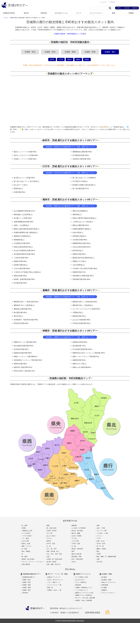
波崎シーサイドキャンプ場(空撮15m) (85, 356)
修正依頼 (127, 8)
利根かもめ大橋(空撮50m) (81, 367)
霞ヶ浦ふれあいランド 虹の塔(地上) (26, 181)
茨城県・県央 (50, 52)
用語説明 (78, 585)
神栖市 (87, 59)
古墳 (48, 556)
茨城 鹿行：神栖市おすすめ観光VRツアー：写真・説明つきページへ (70, 337)
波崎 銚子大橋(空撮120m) (23, 367)
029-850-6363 (92, 612)
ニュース (103, 2)
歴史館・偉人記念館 (28, 559)
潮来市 (69, 59)
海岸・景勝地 (26, 551)
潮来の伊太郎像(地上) (80, 211)
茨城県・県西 (70, 52)
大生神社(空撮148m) (79, 240)
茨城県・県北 (30, 52)
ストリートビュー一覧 (54, 585)
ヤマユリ (49, 538)
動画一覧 (50, 587)
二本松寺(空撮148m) (21, 258)
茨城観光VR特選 (8, 13)
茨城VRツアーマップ (53, 577)
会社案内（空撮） (106, 580)
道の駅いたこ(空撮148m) (23, 218)
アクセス (112, 2)
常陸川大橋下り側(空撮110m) (24, 371)
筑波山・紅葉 (26, 543)
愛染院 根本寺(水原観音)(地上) (83, 258)
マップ (78, 13)
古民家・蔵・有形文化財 (54, 559)
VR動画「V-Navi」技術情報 (83, 600)
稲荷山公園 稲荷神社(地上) (23, 247)
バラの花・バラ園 (102, 533)
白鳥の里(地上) (77, 232)
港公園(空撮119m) (79, 346)
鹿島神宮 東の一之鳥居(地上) (82, 305)
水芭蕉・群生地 (51, 530)
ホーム (6, 17)
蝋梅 (48, 525)
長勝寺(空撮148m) (79, 254)
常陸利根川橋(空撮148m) (81, 279)
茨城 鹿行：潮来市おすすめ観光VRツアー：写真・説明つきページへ (70, 206)
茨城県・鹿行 (110, 52)
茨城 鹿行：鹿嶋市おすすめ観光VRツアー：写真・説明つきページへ (70, 297)
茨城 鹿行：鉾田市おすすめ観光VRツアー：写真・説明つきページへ (70, 147)
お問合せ (119, 8)
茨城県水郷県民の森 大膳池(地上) (26, 232)
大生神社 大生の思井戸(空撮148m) (84, 268)
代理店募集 (104, 585)
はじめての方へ (80, 580)
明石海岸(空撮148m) (21, 323)
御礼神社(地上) (77, 250)
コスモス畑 (75, 541)
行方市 (61, 59)
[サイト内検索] (99, 8)
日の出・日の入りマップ (55, 580)
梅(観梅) (74, 525)
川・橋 (74, 546)
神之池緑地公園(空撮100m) (23, 346)
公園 (98, 559)
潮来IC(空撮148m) (20, 276)
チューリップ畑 (101, 530)
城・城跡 (24, 556)
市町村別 (43, 13)
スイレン (99, 536)
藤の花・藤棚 (76, 533)
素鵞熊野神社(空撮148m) (81, 243)
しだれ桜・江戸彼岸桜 (79, 528)
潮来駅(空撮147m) (79, 272)
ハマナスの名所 (26, 536)
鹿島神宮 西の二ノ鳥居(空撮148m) (84, 302)
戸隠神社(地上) (77, 312)
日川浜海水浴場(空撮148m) (82, 349)
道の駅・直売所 (51, 562)
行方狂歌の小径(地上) (80, 181)
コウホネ (74, 538)
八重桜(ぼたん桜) (27, 530)
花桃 (98, 525)
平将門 (99, 554)
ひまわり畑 (25, 541)
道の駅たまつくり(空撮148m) (24, 178)
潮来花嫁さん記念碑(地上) (23, 214)
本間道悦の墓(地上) (79, 236)
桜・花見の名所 (51, 528)
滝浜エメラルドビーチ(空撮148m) (26, 155)
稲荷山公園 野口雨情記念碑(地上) (84, 218)
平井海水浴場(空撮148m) (81, 323)
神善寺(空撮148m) (20, 364)
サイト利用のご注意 (81, 577)
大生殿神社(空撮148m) (22, 243)
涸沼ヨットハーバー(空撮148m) (25, 152)
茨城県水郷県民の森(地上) (81, 229)
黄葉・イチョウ (26, 546)
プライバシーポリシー (108, 593)
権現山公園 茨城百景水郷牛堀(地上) (26, 229)
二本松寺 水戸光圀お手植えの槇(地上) (27, 272)
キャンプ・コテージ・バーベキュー (33, 562)
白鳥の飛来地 (26, 564)
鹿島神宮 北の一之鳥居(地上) (24, 305)
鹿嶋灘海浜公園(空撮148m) (82, 152)
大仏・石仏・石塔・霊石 (54, 554)
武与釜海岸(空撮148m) (80, 155)
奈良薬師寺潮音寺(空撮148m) (24, 254)
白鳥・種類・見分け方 (54, 564)
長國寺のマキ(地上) (79, 261)
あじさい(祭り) (51, 536)
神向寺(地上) (18, 316)
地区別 (26, 13)
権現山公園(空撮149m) (80, 225)
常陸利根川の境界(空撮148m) (83, 276)
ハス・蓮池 (25, 538)
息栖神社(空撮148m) (79, 342)
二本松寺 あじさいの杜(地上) (82, 222)
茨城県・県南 (90, 52)
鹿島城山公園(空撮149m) (23, 309)
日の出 (74, 562)
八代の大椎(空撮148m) (22, 268)
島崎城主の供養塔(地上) (22, 236)
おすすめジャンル (61, 13)
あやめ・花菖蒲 (76, 536)
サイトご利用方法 (80, 582)
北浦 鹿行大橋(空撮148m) (81, 159)
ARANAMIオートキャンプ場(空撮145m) (28, 360)
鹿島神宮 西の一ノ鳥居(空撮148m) (26, 302)
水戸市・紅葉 (51, 543)
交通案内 (104, 590)
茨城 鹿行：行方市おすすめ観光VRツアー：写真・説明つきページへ (70, 173)
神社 (98, 551)
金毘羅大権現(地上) (21, 265)
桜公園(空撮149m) (20, 312)
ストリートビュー (96, 13)
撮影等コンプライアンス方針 (84, 593)
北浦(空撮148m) (19, 192)
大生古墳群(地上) (78, 265)
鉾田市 (52, 59)
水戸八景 (99, 562)
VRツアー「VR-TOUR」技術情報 (85, 598)
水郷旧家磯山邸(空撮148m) (23, 222)
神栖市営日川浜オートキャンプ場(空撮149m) (88, 353)
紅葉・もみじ (101, 541)
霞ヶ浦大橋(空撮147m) (80, 188)
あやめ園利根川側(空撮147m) (24, 211)
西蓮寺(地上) (18, 188)
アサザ (99, 538)
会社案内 (104, 577)
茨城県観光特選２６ (28, 577)
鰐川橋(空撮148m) (20, 283)
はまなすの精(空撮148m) (81, 320)
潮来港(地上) (77, 214)
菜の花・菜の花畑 (77, 530)
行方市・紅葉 (101, 543)
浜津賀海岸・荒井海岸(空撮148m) (26, 320)
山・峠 (49, 546)
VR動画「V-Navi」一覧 (54, 590)
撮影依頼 (135, 8)
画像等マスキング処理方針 (83, 595)
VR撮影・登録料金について (83, 587)
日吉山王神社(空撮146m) (81, 247)
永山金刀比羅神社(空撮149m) (24, 250)
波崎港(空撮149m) (79, 360)
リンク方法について (81, 590)
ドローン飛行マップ (53, 582)
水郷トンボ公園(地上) (21, 225)
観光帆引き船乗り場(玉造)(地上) (83, 185)
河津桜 (24, 528)
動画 (113, 13)
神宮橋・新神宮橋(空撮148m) (24, 279)
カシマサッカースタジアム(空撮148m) (86, 309)
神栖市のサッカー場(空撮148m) (25, 342)
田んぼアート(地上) (21, 185)
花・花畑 (24, 525)
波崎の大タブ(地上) (79, 364)
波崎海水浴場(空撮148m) (23, 353)
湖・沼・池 (100, 546)
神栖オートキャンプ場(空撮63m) (25, 356)
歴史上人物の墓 (76, 554)
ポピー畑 (49, 533)
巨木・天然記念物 (77, 559)
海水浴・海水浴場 (77, 549)
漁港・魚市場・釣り (53, 551)
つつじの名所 (26, 533)
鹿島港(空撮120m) (79, 316)
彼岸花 (49, 541)
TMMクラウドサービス (108, 582)
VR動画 (131, 13)
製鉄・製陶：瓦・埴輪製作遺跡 (106, 556)
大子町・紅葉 (76, 543)
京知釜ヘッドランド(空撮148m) (25, 159)
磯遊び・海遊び (101, 549)
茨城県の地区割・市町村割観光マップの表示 (70, 34)
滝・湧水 (24, 549)
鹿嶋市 (78, 59)
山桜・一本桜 (101, 528)
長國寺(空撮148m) (20, 261)
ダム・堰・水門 (51, 549)
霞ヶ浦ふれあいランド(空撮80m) (84, 178)
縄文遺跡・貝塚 (76, 556)
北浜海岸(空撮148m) (21, 349)
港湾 (73, 551)
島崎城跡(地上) (19, 240)
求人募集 (104, 587)
